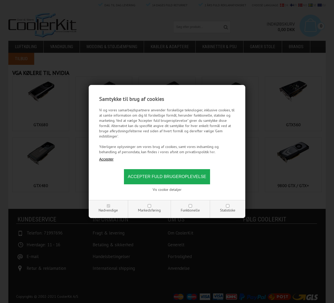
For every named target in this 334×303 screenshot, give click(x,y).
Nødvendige (108, 210)
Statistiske (227, 210)
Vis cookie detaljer (167, 189)
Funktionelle (190, 210)
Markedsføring (149, 210)
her (212, 152)
